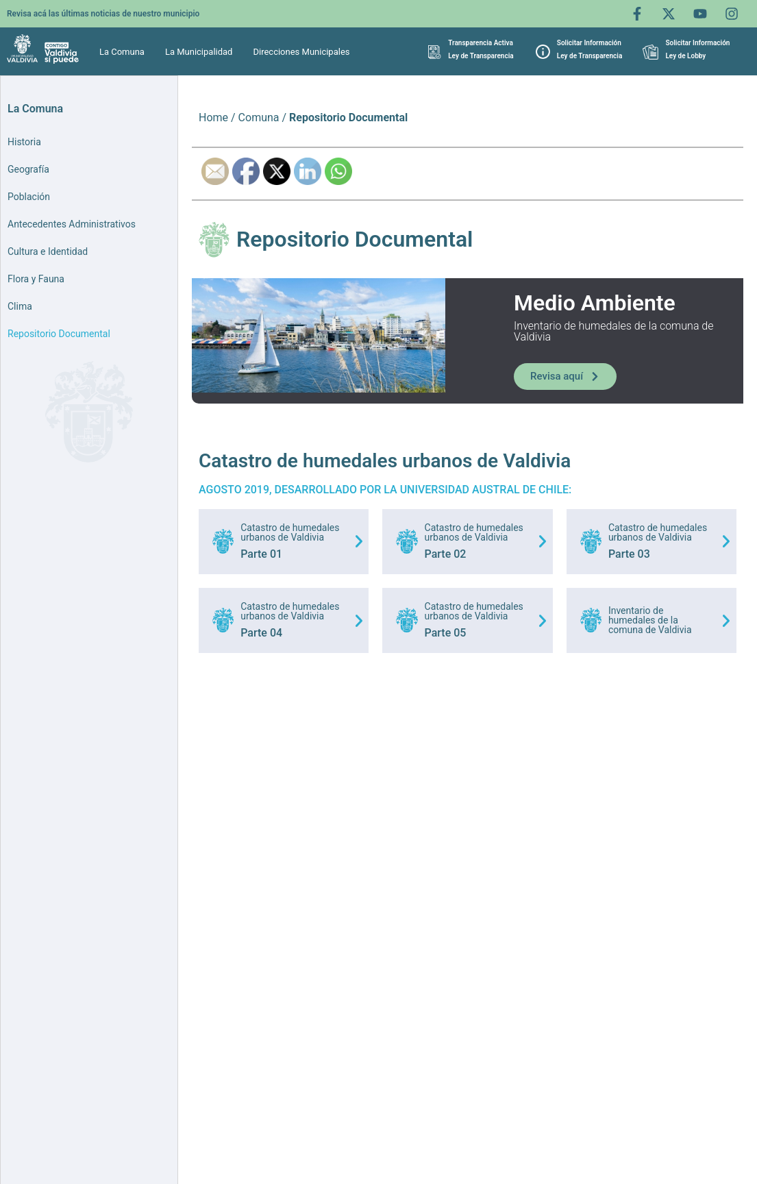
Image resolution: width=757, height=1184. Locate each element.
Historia (24, 141)
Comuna (259, 117)
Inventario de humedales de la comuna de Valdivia (650, 620)
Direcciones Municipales (301, 52)
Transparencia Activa (480, 43)
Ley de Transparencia (480, 56)
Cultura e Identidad (48, 251)
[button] (125, 51)
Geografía (28, 169)
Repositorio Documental (59, 333)
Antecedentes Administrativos (72, 224)
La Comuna (122, 52)
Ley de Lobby (685, 56)
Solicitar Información (589, 43)
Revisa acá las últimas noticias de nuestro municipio (103, 13)
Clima (20, 306)
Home (213, 117)
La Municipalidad (199, 52)
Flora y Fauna (36, 278)
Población (29, 196)
